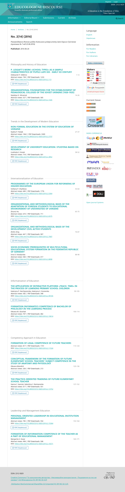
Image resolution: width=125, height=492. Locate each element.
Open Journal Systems (95, 202)
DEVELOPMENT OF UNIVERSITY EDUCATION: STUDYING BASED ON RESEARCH (45, 148)
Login (116, 2)
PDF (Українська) (20, 84)
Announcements (15, 22)
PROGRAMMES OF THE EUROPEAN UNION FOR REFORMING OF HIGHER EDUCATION (43, 184)
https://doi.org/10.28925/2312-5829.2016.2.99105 (34, 296)
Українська (90, 38)
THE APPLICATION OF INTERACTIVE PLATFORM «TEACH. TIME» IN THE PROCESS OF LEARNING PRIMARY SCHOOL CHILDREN (44, 287)
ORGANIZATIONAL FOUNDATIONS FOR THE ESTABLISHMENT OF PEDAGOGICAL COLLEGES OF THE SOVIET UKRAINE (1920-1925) (43, 91)
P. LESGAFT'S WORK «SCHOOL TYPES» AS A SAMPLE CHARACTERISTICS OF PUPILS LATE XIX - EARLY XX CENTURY (41, 70)
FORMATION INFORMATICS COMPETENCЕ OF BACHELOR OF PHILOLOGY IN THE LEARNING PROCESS (41, 307)
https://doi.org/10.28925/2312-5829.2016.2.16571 (34, 444)
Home (13, 29)
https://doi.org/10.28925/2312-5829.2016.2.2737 (33, 136)
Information (13, 18)
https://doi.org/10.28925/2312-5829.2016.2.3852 (33, 157)
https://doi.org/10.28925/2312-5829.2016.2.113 (33, 79)
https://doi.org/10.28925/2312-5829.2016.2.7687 (33, 236)
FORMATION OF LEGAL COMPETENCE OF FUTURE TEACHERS (41, 343)
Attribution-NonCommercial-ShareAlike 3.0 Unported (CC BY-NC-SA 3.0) (40, 484)
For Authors (91, 52)
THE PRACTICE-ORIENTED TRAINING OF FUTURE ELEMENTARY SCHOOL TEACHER (42, 380)
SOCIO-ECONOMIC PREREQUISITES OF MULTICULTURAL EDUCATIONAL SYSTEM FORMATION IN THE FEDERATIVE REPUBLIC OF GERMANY (44, 249)
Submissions (48, 18)
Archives (72, 18)
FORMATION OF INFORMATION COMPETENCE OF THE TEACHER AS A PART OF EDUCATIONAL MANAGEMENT (44, 435)
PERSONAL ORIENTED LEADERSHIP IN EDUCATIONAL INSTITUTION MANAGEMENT (45, 417)
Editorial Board (31, 18)
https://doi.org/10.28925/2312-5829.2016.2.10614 (34, 316)
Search (29, 22)
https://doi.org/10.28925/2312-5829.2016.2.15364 (34, 423)
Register (108, 2)
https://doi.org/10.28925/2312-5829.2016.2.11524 (34, 348)
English (89, 35)
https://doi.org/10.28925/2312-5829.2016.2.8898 (33, 259)
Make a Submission (95, 63)
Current (61, 18)
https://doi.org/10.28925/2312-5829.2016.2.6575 (33, 216)
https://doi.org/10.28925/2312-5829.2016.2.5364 (33, 193)
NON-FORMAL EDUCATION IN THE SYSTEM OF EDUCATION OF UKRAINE (42, 127)
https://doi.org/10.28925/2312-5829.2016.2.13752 (34, 389)
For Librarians (92, 56)
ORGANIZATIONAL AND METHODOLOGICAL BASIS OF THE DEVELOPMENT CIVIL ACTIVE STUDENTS (40, 227)
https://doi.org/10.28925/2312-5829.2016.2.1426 (33, 100)
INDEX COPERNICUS (94, 133)
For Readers (91, 49)
